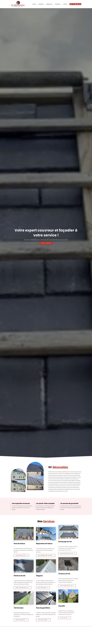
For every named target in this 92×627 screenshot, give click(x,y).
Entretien (58, 4)
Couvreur (41, 4)
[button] (43, 4)
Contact (65, 4)
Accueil (34, 4)
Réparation (49, 4)
